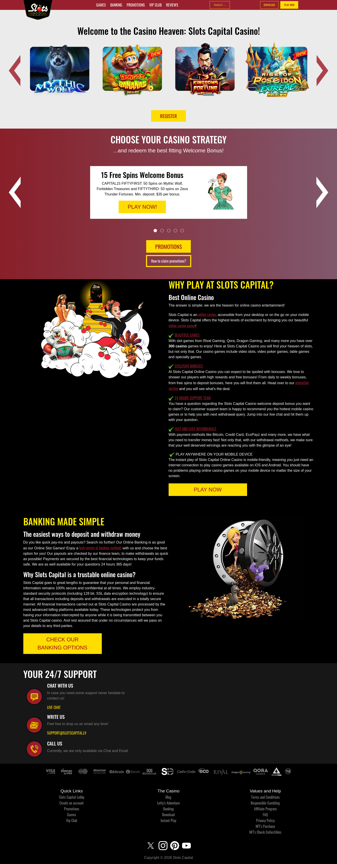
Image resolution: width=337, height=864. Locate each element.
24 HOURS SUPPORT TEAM (193, 398)
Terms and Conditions (265, 797)
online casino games (182, 325)
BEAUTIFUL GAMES (187, 335)
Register (168, 115)
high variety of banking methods (100, 547)
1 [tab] (155, 230)
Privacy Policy (265, 820)
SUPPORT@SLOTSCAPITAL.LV (66, 733)
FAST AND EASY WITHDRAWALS (195, 429)
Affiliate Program (265, 808)
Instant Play (168, 820)
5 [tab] (182, 230)
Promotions (136, 5)
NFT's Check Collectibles (265, 832)
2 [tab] (162, 230)
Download (168, 814)
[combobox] (220, 5)
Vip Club (155, 5)
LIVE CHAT (54, 707)
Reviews (172, 5)
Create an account (71, 803)
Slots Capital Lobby (71, 797)
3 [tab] (168, 230)
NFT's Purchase (265, 826)
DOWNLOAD (269, 5)
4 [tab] (175, 230)
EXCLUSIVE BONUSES (189, 366)
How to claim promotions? (168, 261)
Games (101, 5)
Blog (168, 797)
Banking (116, 5)
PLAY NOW (289, 5)
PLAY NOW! (142, 207)
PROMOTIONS (168, 246)
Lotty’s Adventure (168, 803)
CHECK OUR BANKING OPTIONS (62, 643)
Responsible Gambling (265, 803)
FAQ (265, 814)
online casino (207, 314)
